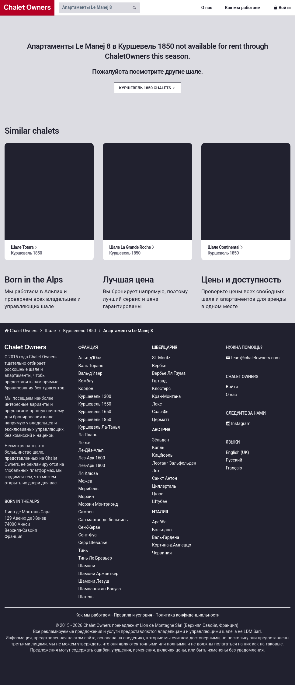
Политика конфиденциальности (187, 615)
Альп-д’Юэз (89, 357)
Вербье (159, 365)
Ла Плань (87, 434)
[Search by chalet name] (94, 7)
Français (234, 467)
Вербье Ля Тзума (169, 373)
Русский (234, 460)
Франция (88, 347)
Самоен (86, 511)
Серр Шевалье (92, 542)
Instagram (238, 423)
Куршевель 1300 (94, 396)
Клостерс (161, 388)
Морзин (86, 496)
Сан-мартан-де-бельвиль (103, 519)
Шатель (86, 596)
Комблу (86, 380)
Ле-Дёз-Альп (91, 450)
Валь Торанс (90, 365)
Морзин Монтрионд (98, 504)
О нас (206, 7)
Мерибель (88, 488)
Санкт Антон (164, 478)
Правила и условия (133, 615)
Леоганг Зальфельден (174, 463)
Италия (160, 511)
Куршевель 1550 (94, 404)
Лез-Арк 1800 (91, 465)
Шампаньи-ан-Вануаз (99, 588)
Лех (155, 470)
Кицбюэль (162, 455)
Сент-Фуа (87, 534)
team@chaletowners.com (253, 357)
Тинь (83, 550)
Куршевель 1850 (94, 419)
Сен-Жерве (89, 527)
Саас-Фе (160, 411)
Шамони (86, 565)
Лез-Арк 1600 (91, 457)
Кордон (85, 388)
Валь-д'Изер (90, 373)
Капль (158, 447)
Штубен (159, 501)
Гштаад (159, 380)
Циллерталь (164, 486)
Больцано (162, 529)
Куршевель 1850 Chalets (147, 88)
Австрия (161, 429)
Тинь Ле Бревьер (95, 558)
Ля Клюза (88, 473)
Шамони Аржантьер (98, 573)
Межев (85, 481)
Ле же (84, 442)
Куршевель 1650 (94, 411)
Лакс (157, 404)
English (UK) (237, 452)
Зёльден (160, 439)
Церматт (160, 419)
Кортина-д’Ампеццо (171, 545)
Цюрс (157, 493)
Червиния (162, 552)
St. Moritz (161, 357)
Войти (282, 7)
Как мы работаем (243, 7)
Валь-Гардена (165, 537)
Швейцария (164, 347)
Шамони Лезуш (93, 581)
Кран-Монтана (166, 396)
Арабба (159, 521)
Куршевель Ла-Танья (99, 427)
